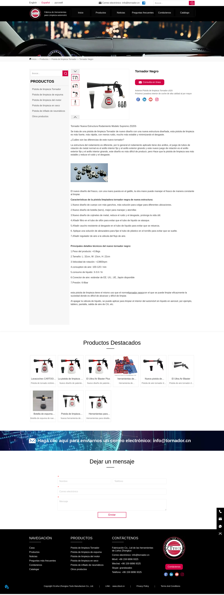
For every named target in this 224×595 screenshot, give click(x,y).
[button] (101, 12)
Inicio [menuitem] (80, 12)
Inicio (34, 59)
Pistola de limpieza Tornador (64, 59)
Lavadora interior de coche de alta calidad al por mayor (167, 93)
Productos (43, 59)
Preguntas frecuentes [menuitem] (143, 12)
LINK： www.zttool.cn (115, 587)
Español (46, 2)
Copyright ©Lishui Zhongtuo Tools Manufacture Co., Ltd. (69, 587)
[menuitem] (101, 12)
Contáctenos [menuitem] (164, 12)
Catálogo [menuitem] (184, 12)
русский (59, 2)
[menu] (133, 12)
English (33, 2)
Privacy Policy (142, 587)
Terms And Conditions (170, 587)
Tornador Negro (86, 59)
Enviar (112, 515)
